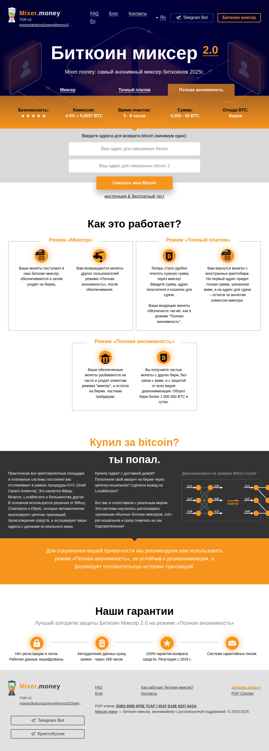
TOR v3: (47, 22)
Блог (99, 693)
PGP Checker (242, 693)
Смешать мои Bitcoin (135, 183)
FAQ (98, 687)
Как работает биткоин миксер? (167, 687)
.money (39, 13)
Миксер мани (106, 711)
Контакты (149, 693)
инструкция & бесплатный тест (134, 196)
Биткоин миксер (239, 17)
